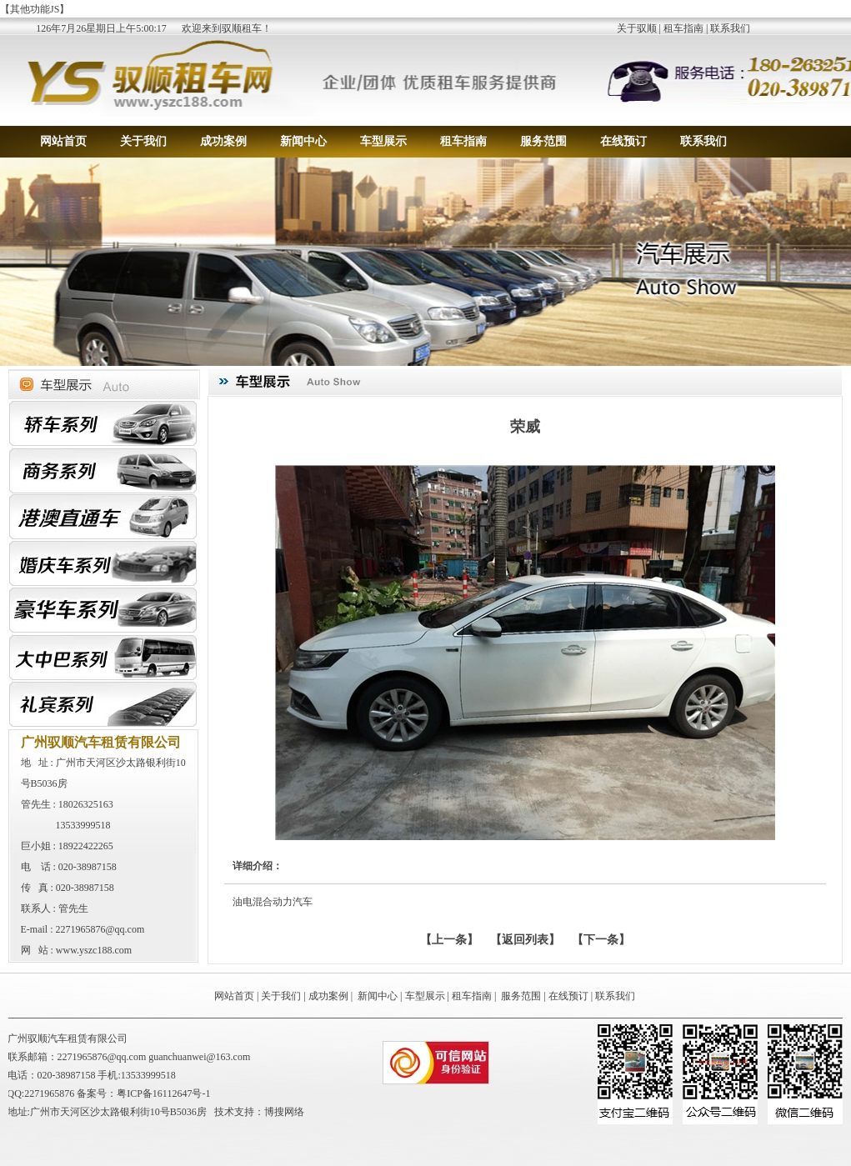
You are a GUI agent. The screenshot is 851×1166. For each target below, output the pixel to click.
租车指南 (683, 28)
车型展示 (383, 141)
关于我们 (143, 141)
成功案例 (223, 141)
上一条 (449, 939)
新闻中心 (303, 141)
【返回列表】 (525, 939)
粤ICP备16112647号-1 (163, 1093)
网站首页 (63, 141)
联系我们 (730, 28)
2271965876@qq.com (100, 929)
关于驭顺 (637, 28)
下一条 (600, 939)
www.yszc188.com (94, 950)
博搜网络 (284, 1112)
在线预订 (623, 141)
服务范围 (543, 141)
